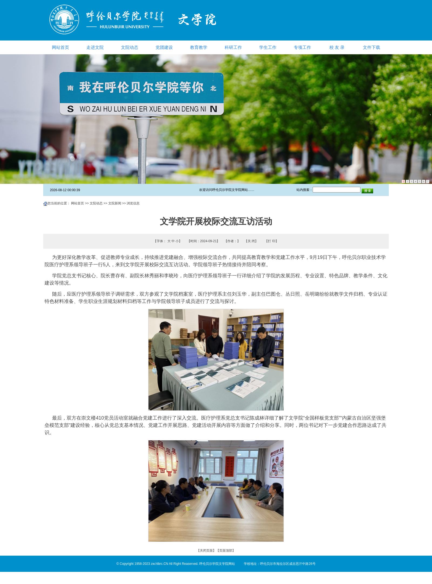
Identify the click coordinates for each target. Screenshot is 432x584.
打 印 (271, 241)
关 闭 (251, 241)
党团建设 (164, 47)
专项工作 (302, 47)
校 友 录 (337, 47)
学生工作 (267, 47)
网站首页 (60, 47)
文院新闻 (114, 203)
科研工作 (233, 47)
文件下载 (371, 47)
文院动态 (129, 47)
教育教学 (198, 47)
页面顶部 (225, 550)
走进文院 (95, 47)
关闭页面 (206, 550)
